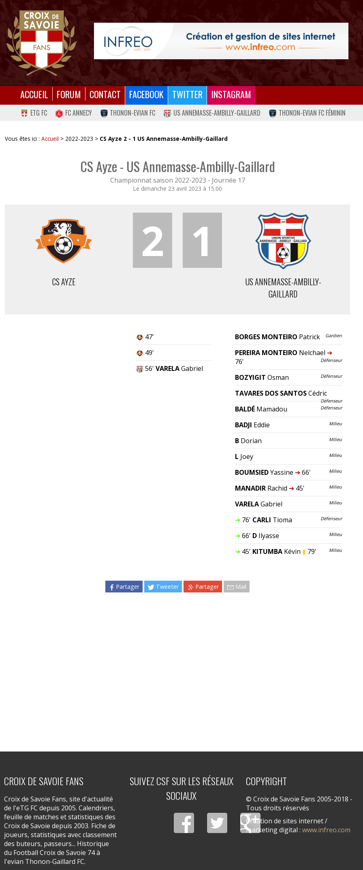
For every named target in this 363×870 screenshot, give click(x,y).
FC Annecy (73, 113)
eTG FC (33, 113)
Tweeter (163, 586)
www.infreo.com (326, 829)
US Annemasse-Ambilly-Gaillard (212, 113)
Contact (105, 94)
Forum (69, 94)
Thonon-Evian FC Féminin (307, 113)
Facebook (146, 94)
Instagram (231, 94)
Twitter (187, 94)
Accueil (34, 94)
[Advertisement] (177, 669)
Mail (236, 586)
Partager (124, 586)
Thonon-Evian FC (128, 113)
